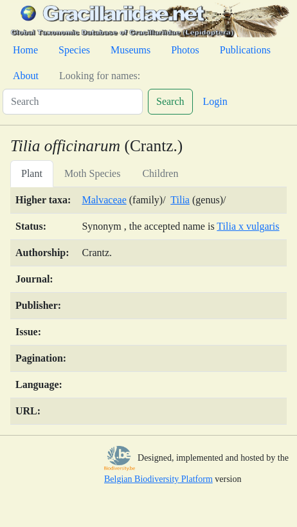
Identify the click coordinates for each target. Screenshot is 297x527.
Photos (185, 49)
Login (215, 101)
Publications (245, 49)
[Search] (73, 102)
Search (170, 101)
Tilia (180, 199)
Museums (130, 49)
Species (74, 49)
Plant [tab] (31, 173)
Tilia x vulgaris (248, 226)
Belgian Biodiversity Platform (158, 479)
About (26, 75)
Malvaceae (104, 199)
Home (25, 49)
